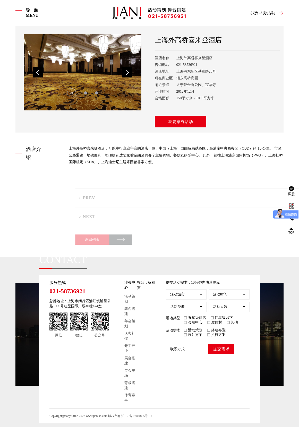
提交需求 (221, 349)
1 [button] (72, 93)
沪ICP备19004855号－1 (136, 416)
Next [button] (127, 72)
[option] (82, 72)
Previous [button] (38, 72)
